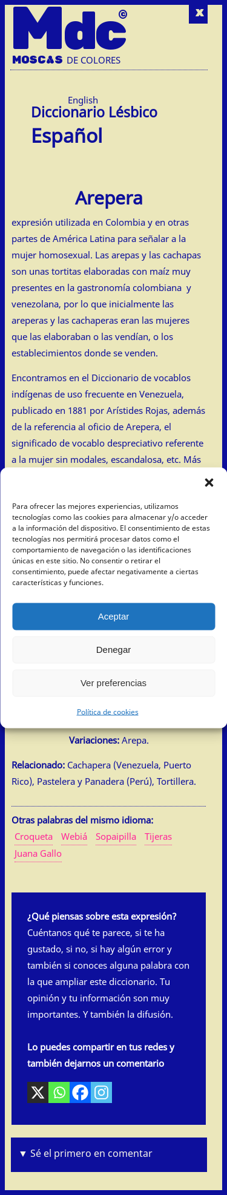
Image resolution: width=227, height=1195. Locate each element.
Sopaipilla (116, 836)
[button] (209, 482)
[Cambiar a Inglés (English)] (83, 100)
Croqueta (34, 836)
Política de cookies (108, 711)
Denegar (113, 649)
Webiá (74, 836)
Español (66, 133)
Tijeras (158, 836)
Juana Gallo (38, 853)
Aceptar (114, 616)
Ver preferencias (113, 683)
